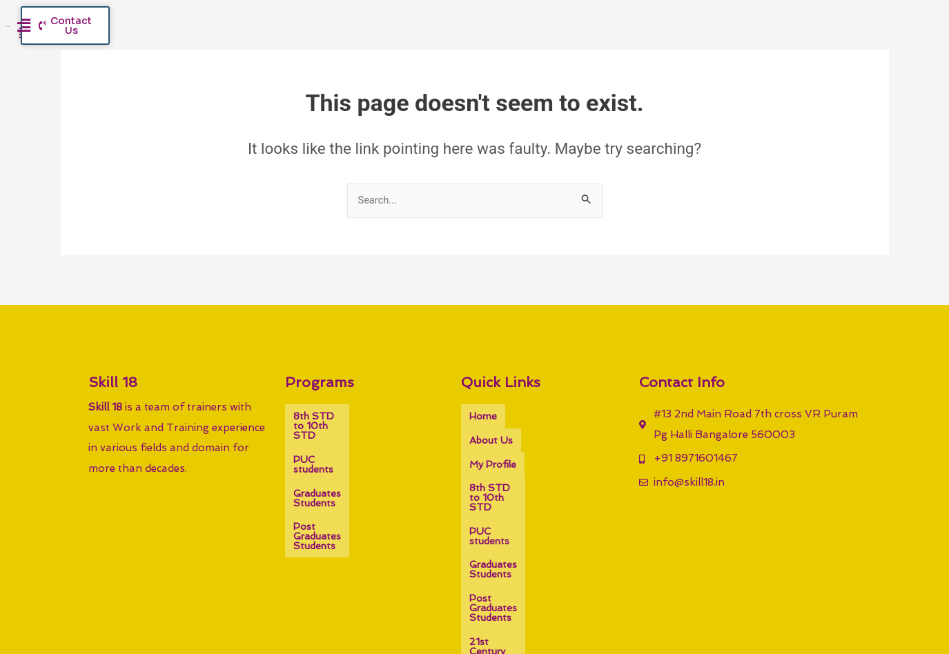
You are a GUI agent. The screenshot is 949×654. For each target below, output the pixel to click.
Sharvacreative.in (603, 615)
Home (483, 415)
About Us (535, 415)
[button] (756, 38)
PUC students (325, 436)
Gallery (584, 539)
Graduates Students (339, 456)
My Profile (492, 436)
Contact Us (495, 560)
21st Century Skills (511, 539)
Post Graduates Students (352, 477)
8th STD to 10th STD (344, 415)
